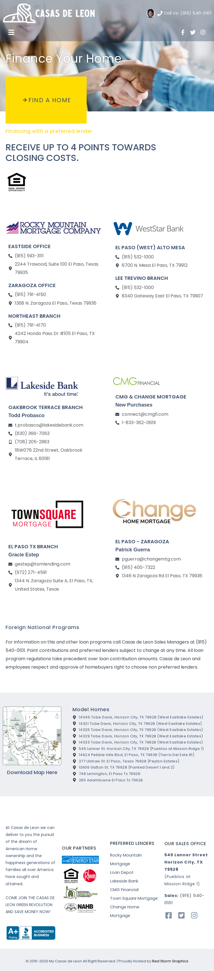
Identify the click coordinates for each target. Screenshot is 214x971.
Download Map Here (32, 772)
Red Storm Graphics (170, 961)
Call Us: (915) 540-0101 (187, 13)
